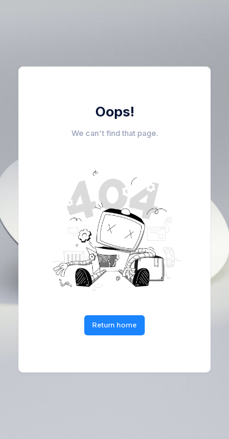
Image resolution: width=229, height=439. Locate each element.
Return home (114, 325)
